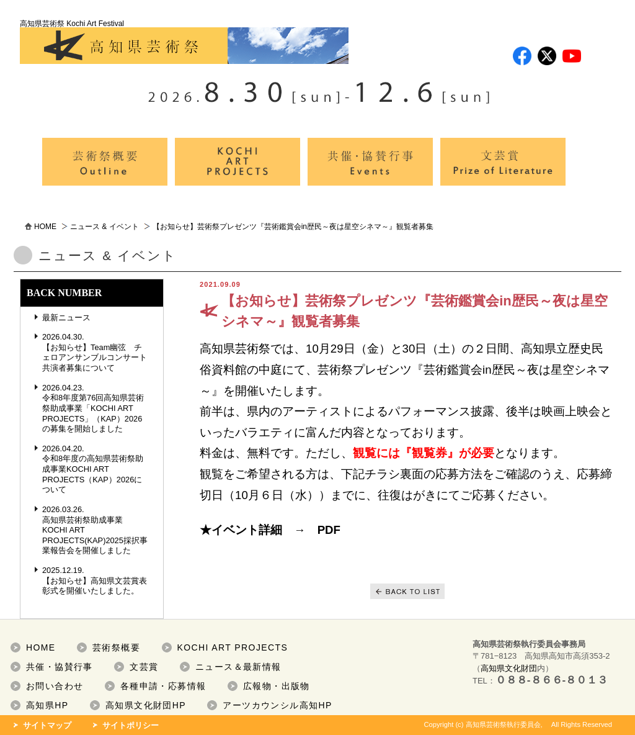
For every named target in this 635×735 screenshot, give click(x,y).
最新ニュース (66, 317)
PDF (329, 529)
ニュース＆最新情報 (238, 667)
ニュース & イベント (104, 226)
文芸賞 (144, 667)
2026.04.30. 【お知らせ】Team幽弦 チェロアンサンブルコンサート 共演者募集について (98, 352)
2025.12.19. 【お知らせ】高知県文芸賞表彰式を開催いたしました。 (94, 580)
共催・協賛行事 (59, 667)
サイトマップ (47, 725)
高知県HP (47, 705)
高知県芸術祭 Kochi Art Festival (184, 41)
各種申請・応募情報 (163, 686)
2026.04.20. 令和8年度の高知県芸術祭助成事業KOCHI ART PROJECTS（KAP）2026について (92, 469)
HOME (45, 226)
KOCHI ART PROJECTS (232, 647)
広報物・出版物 (276, 686)
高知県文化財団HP (145, 705)
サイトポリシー (130, 725)
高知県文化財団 (509, 668)
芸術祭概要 (116, 647)
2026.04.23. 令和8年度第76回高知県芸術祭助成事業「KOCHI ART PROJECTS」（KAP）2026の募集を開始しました (93, 408)
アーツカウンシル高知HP (277, 705)
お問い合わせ (54, 686)
